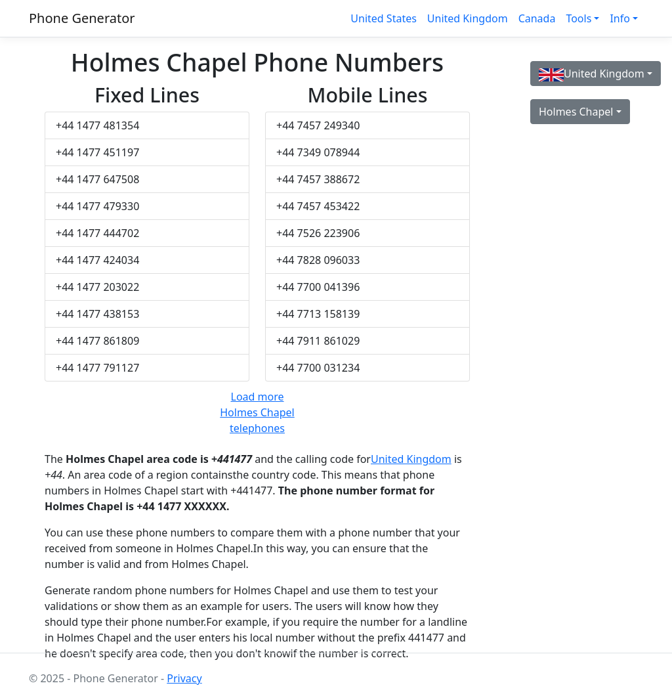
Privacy (184, 678)
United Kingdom (467, 18)
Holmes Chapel (576, 111)
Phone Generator (82, 18)
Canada (537, 18)
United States (383, 18)
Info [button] (620, 18)
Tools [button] (578, 18)
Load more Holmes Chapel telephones (257, 412)
